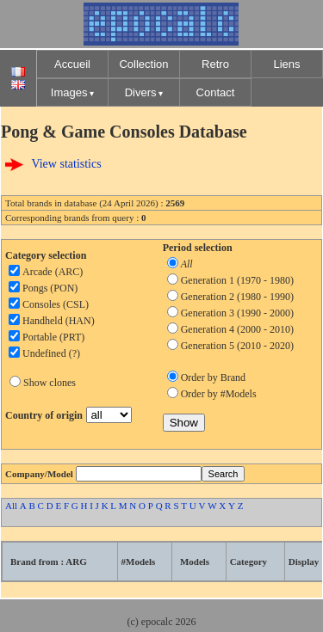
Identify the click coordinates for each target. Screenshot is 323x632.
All (11, 505)
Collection (143, 64)
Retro (215, 64)
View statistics (66, 163)
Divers (141, 92)
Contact (215, 92)
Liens (286, 64)
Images (69, 92)
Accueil (72, 64)
